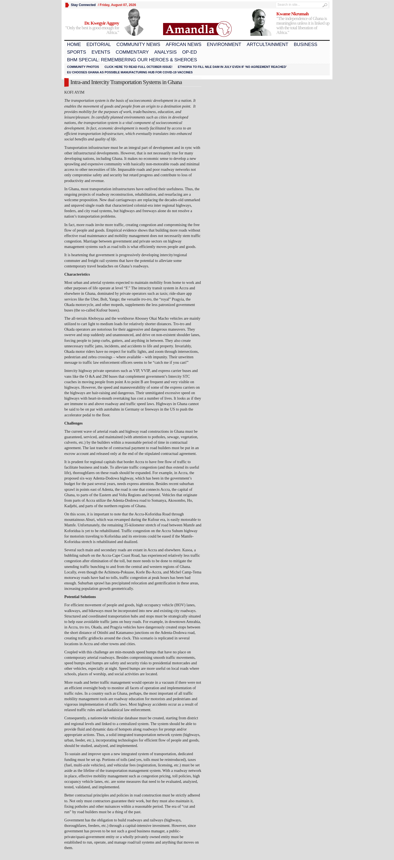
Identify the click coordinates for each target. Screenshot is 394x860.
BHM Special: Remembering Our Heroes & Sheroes (132, 59)
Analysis (165, 52)
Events (101, 52)
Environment (224, 44)
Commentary (132, 52)
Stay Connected (83, 5)
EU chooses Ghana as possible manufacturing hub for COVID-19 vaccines (130, 72)
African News (183, 44)
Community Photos (83, 66)
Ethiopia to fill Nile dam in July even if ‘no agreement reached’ (232, 66)
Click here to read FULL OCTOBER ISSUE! (138, 66)
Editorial (98, 44)
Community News (138, 44)
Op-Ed (189, 52)
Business (305, 44)
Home (74, 44)
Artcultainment (267, 44)
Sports (76, 52)
